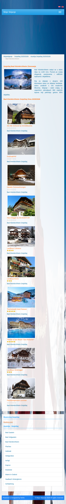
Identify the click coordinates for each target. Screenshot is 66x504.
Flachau (8, 446)
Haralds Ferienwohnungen (16, 187)
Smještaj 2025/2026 (21, 56)
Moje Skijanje (10, 12)
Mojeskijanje (8, 56)
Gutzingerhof (11, 156)
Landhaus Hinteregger (15, 370)
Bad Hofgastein (10, 437)
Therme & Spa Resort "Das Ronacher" (20, 340)
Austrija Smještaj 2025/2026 (40, 56)
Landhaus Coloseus (14, 248)
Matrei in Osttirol (11, 474)
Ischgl (7, 460)
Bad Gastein (9, 432)
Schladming (9, 484)
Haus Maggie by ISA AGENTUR (18, 218)
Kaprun (8, 465)
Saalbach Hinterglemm (13, 479)
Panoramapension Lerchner (17, 400)
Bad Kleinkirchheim (12, 442)
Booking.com (8, 422)
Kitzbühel (8, 470)
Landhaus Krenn (13, 279)
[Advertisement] (33, 33)
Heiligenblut (9, 456)
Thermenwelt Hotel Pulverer (17, 309)
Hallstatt (8, 451)
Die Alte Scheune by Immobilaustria (19, 126)
